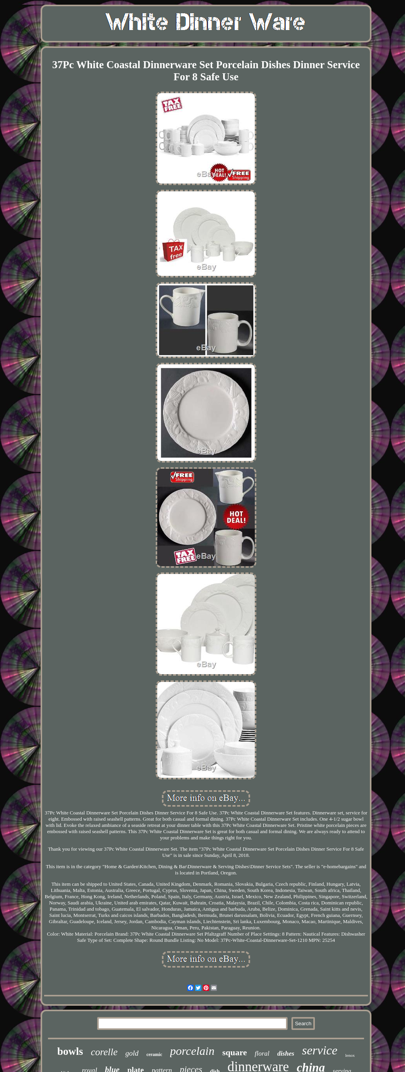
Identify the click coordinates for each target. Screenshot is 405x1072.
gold (132, 1053)
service (320, 1050)
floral (262, 1053)
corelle (104, 1052)
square (234, 1052)
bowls (70, 1051)
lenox (350, 1055)
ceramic (154, 1054)
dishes (285, 1053)
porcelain (192, 1050)
